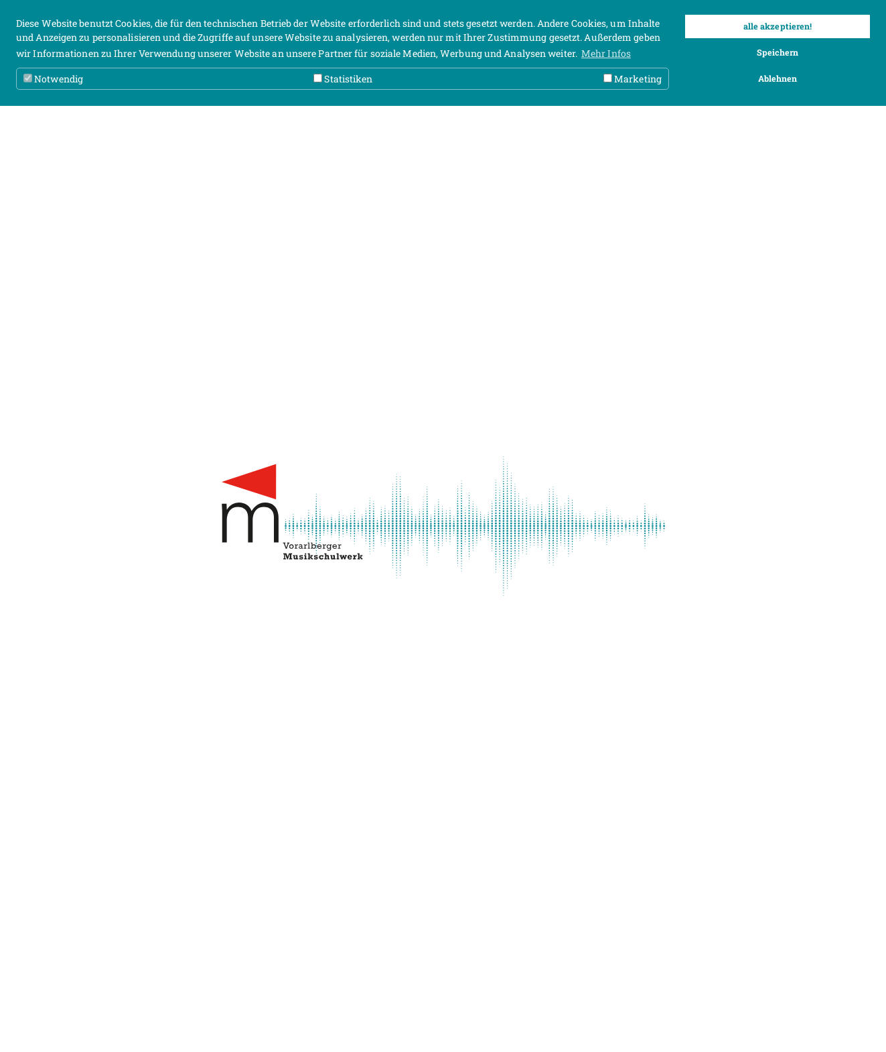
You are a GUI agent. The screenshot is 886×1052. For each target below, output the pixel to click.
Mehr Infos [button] (606, 53)
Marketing (632, 78)
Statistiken (342, 78)
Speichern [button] (778, 52)
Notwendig (53, 78)
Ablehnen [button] (778, 78)
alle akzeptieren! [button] (777, 26)
